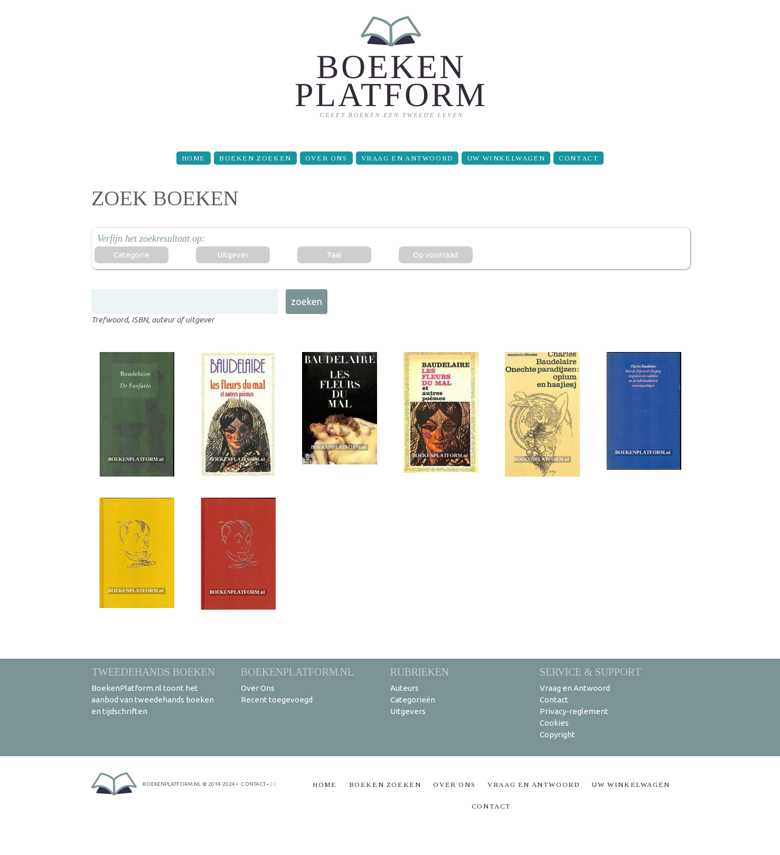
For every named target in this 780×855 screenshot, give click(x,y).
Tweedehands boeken (153, 671)
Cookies (554, 722)
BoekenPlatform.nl (297, 671)
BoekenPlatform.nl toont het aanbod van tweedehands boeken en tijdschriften (152, 699)
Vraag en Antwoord (407, 158)
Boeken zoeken (255, 158)
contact (253, 784)
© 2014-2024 (218, 784)
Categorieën (412, 699)
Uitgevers (408, 711)
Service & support (590, 671)
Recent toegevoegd (277, 699)
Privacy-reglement (574, 711)
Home (193, 158)
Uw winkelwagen (506, 158)
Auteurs (404, 687)
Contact (578, 158)
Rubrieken (419, 671)
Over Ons (326, 158)
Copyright (557, 734)
